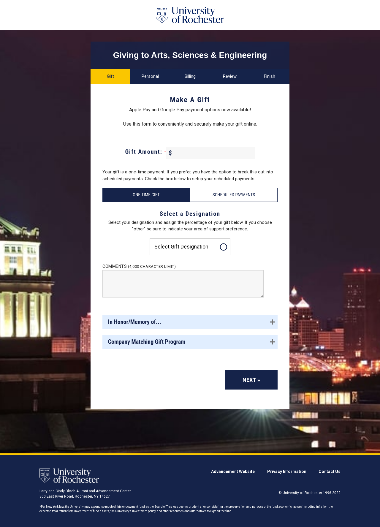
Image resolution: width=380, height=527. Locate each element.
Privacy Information (286, 471)
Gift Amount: (145, 151)
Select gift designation (181, 246)
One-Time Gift (146, 194)
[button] (190, 322)
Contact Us (330, 471)
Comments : (139, 266)
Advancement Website (233, 471)
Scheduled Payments (234, 194)
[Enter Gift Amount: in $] (210, 153)
